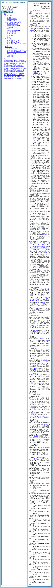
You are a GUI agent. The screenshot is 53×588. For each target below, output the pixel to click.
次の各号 (47, 26)
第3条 (35, 368)
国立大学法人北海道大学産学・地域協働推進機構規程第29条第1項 (40, 248)
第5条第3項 (40, 383)
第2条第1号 (37, 459)
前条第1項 (43, 241)
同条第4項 (47, 340)
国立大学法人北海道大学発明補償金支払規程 (40, 417)
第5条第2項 (34, 330)
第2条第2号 (37, 427)
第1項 (32, 223)
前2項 (47, 389)
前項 (32, 211)
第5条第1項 (43, 338)
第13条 (36, 436)
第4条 (35, 317)
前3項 (39, 279)
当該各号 (32, 30)
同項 (48, 223)
